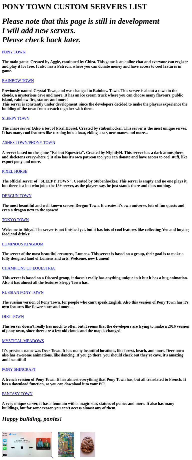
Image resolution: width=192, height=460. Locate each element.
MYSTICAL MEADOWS (23, 341)
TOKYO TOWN (15, 220)
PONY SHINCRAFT (19, 369)
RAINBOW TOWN (18, 80)
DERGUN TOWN (17, 196)
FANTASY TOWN (17, 394)
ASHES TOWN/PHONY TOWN (28, 142)
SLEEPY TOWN (15, 118)
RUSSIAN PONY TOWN (23, 292)
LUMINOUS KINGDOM (23, 244)
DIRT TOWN (13, 316)
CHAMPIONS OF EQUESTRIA (28, 268)
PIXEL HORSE (14, 171)
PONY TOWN (14, 52)
